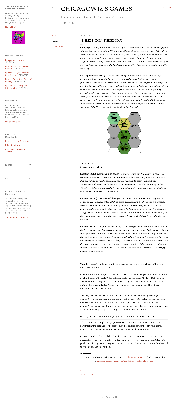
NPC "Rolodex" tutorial (15, 145)
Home (64, 23)
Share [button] (54, 35)
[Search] (167, 8)
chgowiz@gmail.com (137, 357)
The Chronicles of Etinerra (16, 217)
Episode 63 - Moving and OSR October (16, 87)
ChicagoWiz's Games (96, 9)
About (72, 23)
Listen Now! (10, 27)
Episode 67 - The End (14, 60)
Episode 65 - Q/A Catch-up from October (17, 74)
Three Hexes (57, 46)
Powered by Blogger (111, 397)
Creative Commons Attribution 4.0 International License (125, 360)
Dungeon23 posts (13, 122)
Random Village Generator (17, 141)
